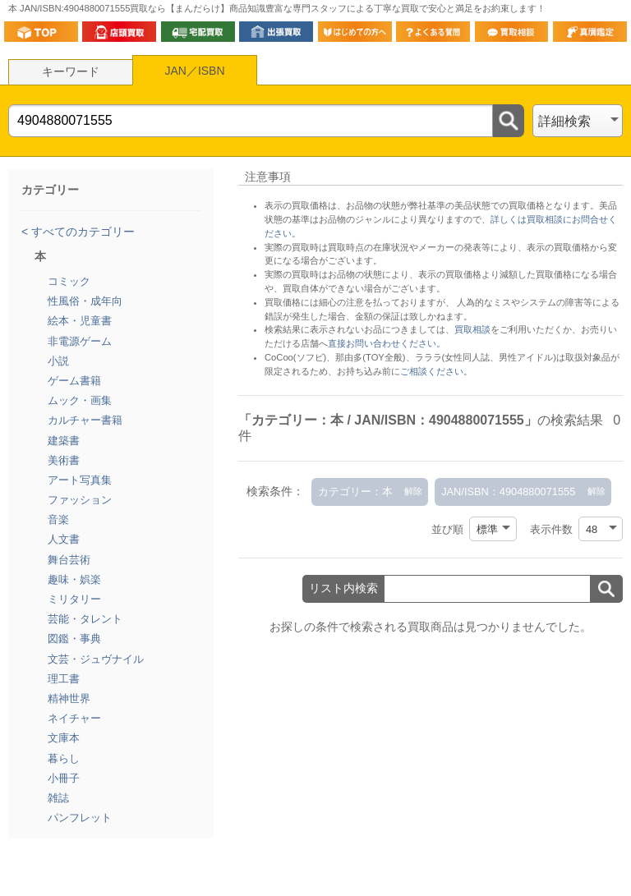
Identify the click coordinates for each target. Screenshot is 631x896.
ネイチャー (74, 718)
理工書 (64, 679)
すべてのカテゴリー (81, 231)
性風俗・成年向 (85, 301)
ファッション (80, 500)
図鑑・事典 (74, 638)
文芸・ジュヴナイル (96, 659)
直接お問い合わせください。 (386, 343)
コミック (69, 281)
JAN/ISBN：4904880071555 (508, 491)
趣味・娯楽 (74, 579)
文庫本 (64, 738)
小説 (58, 361)
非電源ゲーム (80, 341)
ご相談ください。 (436, 371)
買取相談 (472, 329)
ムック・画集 (80, 400)
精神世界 (69, 698)
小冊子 (64, 778)
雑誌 (58, 798)
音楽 (58, 519)
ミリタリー (74, 599)
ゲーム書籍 (74, 380)
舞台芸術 (69, 560)
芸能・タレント (85, 619)
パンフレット (80, 817)
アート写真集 (80, 480)
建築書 (64, 440)
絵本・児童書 (80, 321)
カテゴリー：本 (355, 491)
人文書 (64, 539)
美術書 (64, 460)
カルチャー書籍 (85, 420)
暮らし (64, 758)
